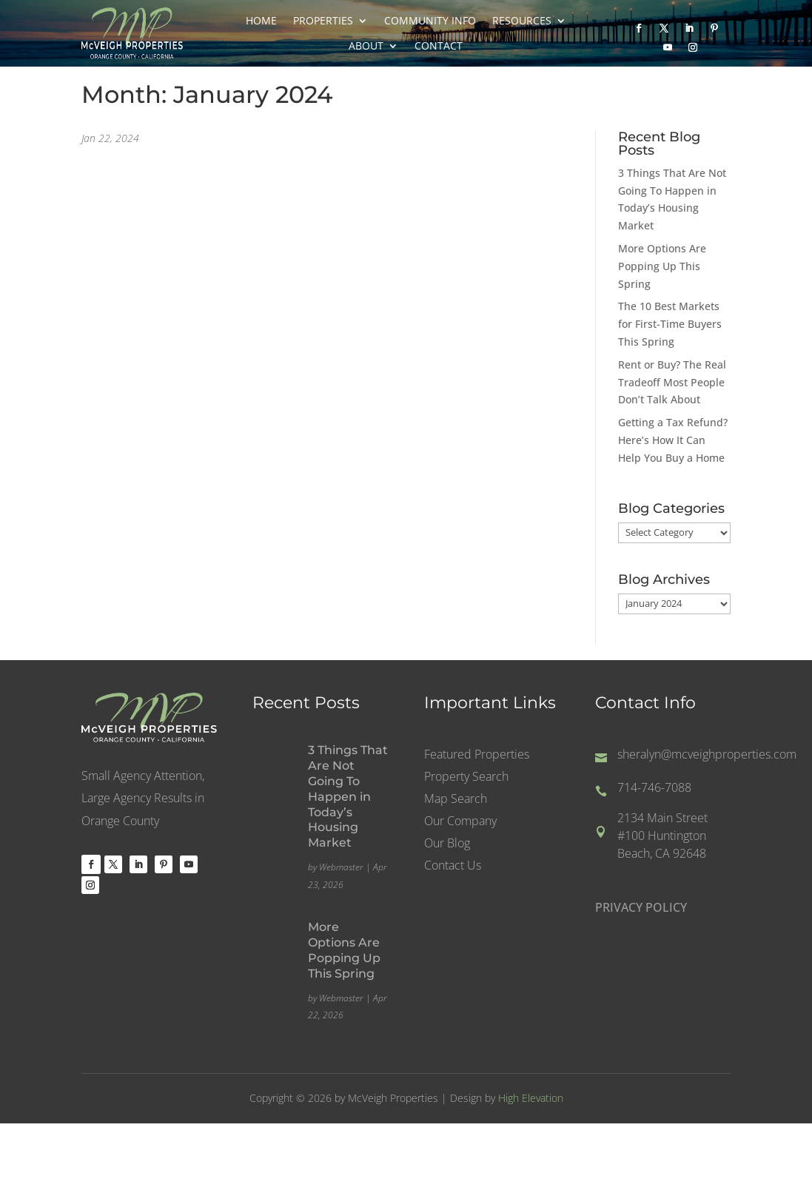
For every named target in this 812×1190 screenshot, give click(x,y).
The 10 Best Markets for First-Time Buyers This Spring (670, 324)
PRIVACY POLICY (641, 907)
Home (261, 20)
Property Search (466, 777)
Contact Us (452, 866)
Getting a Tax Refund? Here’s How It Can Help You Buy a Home (673, 440)
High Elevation (530, 1098)
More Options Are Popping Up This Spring (662, 266)
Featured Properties (476, 755)
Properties (323, 20)
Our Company (460, 822)
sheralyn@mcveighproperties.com (706, 754)
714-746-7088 (654, 787)
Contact (439, 46)
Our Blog (447, 844)
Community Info (430, 20)
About (366, 46)
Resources (521, 20)
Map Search (455, 800)
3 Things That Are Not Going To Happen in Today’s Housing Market (348, 796)
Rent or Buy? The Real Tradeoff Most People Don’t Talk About (672, 382)
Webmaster (341, 867)
